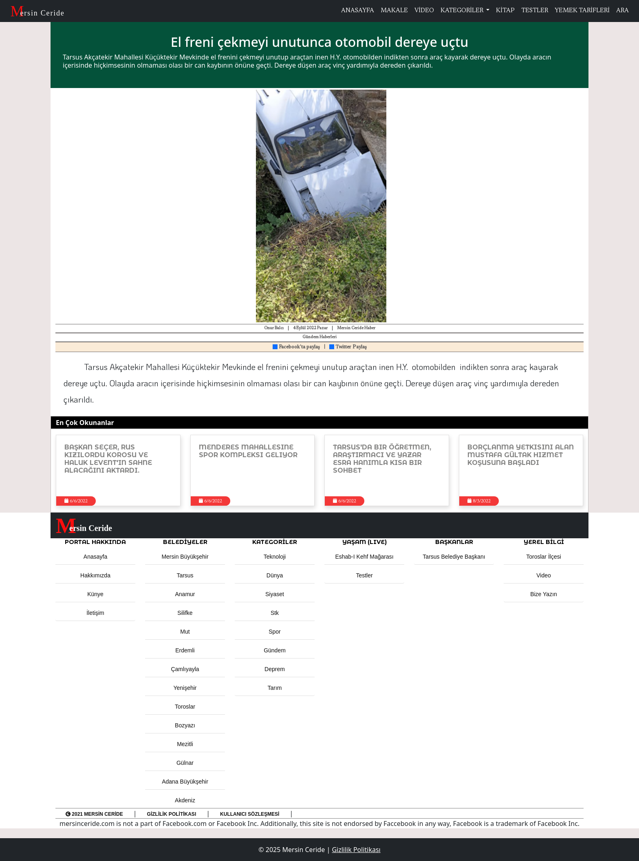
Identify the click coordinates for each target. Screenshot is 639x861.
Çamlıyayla (185, 669)
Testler (364, 575)
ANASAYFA (357, 11)
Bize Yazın (543, 594)
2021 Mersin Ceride (94, 814)
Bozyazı (185, 725)
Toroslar (185, 706)
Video (543, 575)
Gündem (275, 650)
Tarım (275, 688)
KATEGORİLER (463, 11)
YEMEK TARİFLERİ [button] (582, 11)
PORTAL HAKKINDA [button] (95, 542)
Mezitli (185, 744)
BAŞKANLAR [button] (454, 542)
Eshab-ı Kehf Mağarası (364, 556)
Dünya (275, 575)
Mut (184, 631)
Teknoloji (275, 556)
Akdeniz (185, 800)
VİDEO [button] (424, 11)
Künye (95, 594)
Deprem (274, 669)
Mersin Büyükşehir (184, 556)
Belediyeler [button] (185, 542)
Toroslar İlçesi (543, 556)
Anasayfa (95, 556)
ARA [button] (622, 11)
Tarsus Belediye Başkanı (454, 556)
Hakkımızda (95, 575)
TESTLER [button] (534, 11)
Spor (275, 631)
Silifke (184, 613)
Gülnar (185, 763)
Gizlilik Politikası (171, 814)
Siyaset (274, 594)
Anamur (185, 594)
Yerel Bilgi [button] (544, 542)
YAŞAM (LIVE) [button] (364, 542)
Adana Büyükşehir (185, 781)
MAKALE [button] (394, 11)
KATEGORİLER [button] (274, 542)
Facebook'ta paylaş (296, 347)
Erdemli (184, 650)
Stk (275, 613)
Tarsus (184, 575)
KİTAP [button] (505, 11)
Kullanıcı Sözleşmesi (249, 814)
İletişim (95, 613)
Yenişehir (184, 688)
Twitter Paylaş (348, 347)
